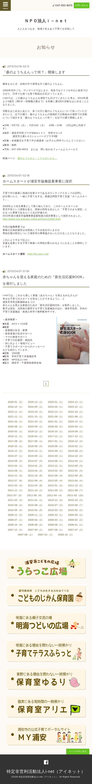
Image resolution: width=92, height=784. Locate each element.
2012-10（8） (36, 475)
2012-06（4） (36, 480)
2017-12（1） (56, 436)
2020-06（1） (16, 426)
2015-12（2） (16, 451)
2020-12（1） (76, 421)
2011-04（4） (55, 495)
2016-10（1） (16, 446)
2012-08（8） (76, 475)
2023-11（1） (16, 411)
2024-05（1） (36, 406)
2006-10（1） (66, 534)
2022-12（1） (56, 411)
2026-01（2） (16, 402)
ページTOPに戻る (77, 751)
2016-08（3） (36, 446)
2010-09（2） (16, 505)
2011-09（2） (56, 490)
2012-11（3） (16, 475)
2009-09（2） (76, 515)
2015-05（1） (36, 456)
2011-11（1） (16, 490)
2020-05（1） (36, 426)
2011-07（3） (15, 495)
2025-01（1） (56, 402)
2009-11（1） (36, 515)
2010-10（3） (76, 500)
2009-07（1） (16, 520)
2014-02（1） (16, 465)
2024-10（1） (16, 406)
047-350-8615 (63, 5)
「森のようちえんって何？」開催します (34, 72)
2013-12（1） (56, 465)
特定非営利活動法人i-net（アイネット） (46, 771)
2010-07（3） (56, 505)
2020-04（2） (56, 426)
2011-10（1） (36, 490)
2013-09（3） (76, 465)
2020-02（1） (16, 431)
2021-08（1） (76, 416)
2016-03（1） (76, 446)
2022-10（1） (76, 411)
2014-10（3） (76, 456)
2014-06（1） (56, 461)
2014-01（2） (36, 465)
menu (5, 5)
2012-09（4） (56, 475)
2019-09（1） (76, 431)
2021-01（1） (56, 421)
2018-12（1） (16, 436)
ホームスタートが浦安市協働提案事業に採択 (37, 181)
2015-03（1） (56, 456)
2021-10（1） (36, 416)
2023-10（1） (36, 411)
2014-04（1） (76, 461)
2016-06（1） (56, 446)
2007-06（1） (26, 534)
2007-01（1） (46, 534)
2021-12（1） (16, 416)
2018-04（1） (36, 436)
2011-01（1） (36, 500)
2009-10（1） (56, 515)
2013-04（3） (36, 470)
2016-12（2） (76, 441)
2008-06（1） (56, 524)
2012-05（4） (56, 480)
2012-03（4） (16, 485)
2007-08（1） (56, 529)
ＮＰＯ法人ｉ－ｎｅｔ (46, 20)
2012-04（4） (76, 480)
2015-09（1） (56, 451)
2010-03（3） (56, 510)
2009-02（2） (76, 520)
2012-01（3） (56, 485)
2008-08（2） (36, 524)
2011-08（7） (76, 490)
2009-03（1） (56, 520)
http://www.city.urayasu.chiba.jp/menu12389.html (32, 219)
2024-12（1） (76, 402)
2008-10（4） (16, 524)
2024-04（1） (56, 406)
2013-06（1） (16, 470)
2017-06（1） (36, 441)
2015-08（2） (76, 451)
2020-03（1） (76, 426)
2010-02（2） (76, 510)
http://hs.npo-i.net (38, 254)
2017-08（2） (16, 441)
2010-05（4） (16, 510)
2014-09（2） (16, 461)
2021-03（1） (36, 421)
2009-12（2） (16, 515)
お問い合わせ (81, 5)
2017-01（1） (56, 441)
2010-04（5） (36, 510)
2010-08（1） (36, 505)
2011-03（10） (76, 495)
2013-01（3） (76, 470)
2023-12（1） (76, 406)
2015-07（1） (16, 456)
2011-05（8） (35, 495)
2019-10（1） (56, 431)
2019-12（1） (36, 431)
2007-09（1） (36, 529)
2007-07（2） (76, 529)
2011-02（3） (16, 500)
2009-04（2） (36, 520)
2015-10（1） (36, 451)
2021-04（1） (16, 421)
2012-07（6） (16, 480)
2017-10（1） (76, 436)
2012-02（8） (36, 485)
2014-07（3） (36, 461)
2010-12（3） (56, 500)
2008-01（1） (76, 524)
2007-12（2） (16, 529)
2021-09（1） (56, 416)
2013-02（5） (56, 470)
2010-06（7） (76, 505)
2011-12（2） (76, 485)
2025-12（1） (36, 402)
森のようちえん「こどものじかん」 (37, 158)
